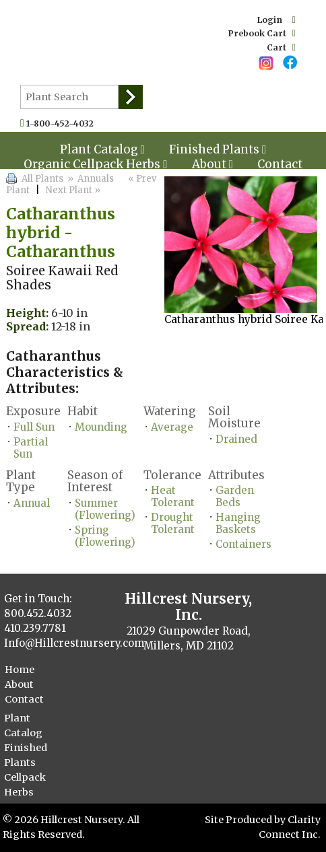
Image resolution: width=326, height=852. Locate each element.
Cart (281, 47)
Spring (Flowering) (105, 536)
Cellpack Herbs (25, 784)
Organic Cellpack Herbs (95, 164)
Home (19, 670)
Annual (31, 503)
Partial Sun (30, 447)
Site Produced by (246, 820)
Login (276, 20)
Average (172, 427)
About (212, 164)
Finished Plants (25, 755)
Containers (243, 544)
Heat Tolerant (173, 496)
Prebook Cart (262, 33)
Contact (279, 164)
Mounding (101, 427)
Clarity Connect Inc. (290, 827)
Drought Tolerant (173, 523)
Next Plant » (74, 190)
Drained (236, 439)
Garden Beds (235, 496)
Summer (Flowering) (105, 509)
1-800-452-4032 (63, 123)
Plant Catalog (23, 725)
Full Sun (34, 427)
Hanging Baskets (238, 523)
